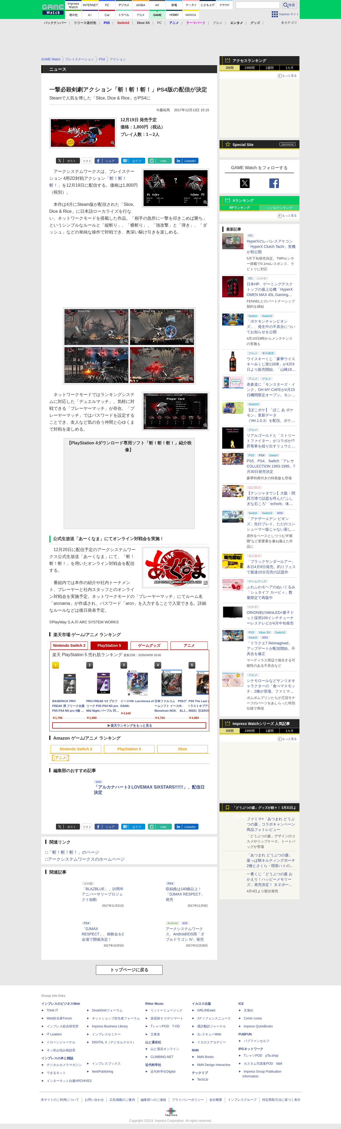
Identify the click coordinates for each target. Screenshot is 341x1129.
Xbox (182, 749)
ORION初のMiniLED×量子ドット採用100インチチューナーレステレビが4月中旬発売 (270, 617)
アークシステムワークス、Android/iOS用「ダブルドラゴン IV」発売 (185, 934)
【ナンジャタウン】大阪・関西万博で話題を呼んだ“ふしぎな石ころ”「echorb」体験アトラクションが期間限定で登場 (271, 503)
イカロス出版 (201, 1004)
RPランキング (239, 208)
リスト (87, 161)
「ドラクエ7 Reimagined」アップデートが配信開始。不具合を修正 (271, 648)
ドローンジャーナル (61, 1042)
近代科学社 (153, 1065)
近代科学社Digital (163, 1071)
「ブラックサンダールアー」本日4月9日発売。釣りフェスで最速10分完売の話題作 (271, 566)
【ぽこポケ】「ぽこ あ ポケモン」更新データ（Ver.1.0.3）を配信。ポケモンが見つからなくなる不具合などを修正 (271, 420)
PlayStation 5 (109, 645)
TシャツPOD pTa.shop (261, 1055)
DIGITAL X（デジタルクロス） (114, 1042)
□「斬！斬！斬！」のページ (72, 852)
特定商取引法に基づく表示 (281, 1100)
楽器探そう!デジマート (167, 1018)
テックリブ (200, 1073)
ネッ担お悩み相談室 (61, 1050)
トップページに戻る (129, 970)
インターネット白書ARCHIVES (69, 1081)
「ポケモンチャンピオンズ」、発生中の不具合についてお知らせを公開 (271, 326)
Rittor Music (154, 1004)
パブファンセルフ (256, 1041)
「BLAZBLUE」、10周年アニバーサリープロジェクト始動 (103, 894)
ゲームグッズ (149, 645)
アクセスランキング (249, 61)
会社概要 (215, 1100)
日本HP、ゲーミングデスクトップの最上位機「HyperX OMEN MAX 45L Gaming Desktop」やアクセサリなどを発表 (270, 294)
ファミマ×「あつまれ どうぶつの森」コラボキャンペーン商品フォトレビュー (271, 824)
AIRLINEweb (206, 1010)
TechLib (202, 1079)
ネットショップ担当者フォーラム (116, 1018)
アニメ (189, 645)
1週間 (270, 68)
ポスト (71, 161)
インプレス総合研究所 (63, 1026)
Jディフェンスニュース (214, 1018)
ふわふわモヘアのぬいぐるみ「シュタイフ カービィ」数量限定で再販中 (271, 592)
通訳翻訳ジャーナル (211, 1026)
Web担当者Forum (59, 1018)
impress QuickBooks (258, 1026)
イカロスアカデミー (211, 1042)
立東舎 (155, 1034)
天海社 (248, 1010)
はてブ (136, 161)
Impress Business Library (110, 1026)
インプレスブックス (106, 1063)
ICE (241, 1004)
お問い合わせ (94, 1100)
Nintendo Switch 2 (69, 645)
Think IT (52, 1010)
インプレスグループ (242, 1100)
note (163, 161)
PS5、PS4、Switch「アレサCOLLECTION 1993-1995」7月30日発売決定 (271, 466)
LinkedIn (190, 161)
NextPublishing (102, 1071)
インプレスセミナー (106, 1034)
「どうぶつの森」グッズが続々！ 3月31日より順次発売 (264, 809)
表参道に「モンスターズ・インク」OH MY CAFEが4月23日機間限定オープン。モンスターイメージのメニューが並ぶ (271, 395)
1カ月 (290, 68)
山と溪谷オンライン (165, 1049)
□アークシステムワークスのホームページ (85, 859)
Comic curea (253, 1018)
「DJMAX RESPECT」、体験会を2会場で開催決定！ (103, 934)
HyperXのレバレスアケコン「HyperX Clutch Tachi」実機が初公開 (271, 246)
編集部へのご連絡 (153, 1100)
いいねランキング (280, 208)
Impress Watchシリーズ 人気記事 (261, 724)
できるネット (56, 1073)
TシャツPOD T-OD (165, 1026)
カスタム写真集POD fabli (263, 1063)
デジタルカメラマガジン (64, 1065)
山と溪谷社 (153, 1042)
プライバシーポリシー (188, 1100)
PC (159, 23)
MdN (195, 1050)
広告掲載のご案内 (122, 1100)
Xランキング (243, 200)
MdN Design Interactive (213, 1065)
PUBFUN (245, 1034)
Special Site (243, 145)
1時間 (230, 68)
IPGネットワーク (250, 1049)
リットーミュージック (166, 1010)
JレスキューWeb (209, 1034)
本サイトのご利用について (60, 1100)
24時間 (249, 68)
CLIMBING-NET (162, 1057)
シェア (110, 161)
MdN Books (205, 1057)
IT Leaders (54, 1034)
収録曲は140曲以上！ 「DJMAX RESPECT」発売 (185, 894)
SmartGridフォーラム (107, 1010)
